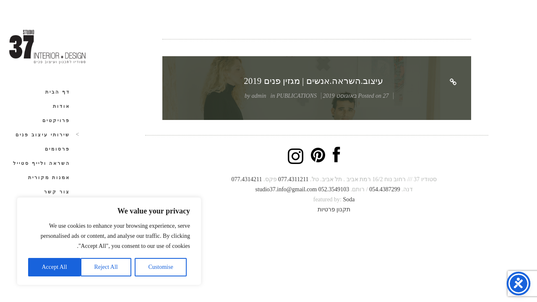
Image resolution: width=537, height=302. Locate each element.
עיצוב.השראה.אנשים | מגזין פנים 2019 (313, 81)
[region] (109, 241)
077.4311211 (293, 179)
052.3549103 (333, 189)
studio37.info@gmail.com (286, 189)
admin (259, 96)
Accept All (54, 267)
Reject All (105, 267)
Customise (161, 267)
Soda (349, 199)
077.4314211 (247, 179)
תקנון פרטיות (334, 209)
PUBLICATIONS (296, 96)
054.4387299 (384, 189)
